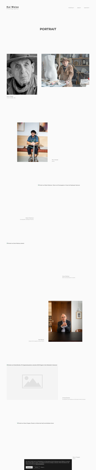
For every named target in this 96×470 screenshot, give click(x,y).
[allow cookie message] (29, 467)
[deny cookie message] (37, 467)
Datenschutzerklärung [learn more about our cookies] (39, 463)
